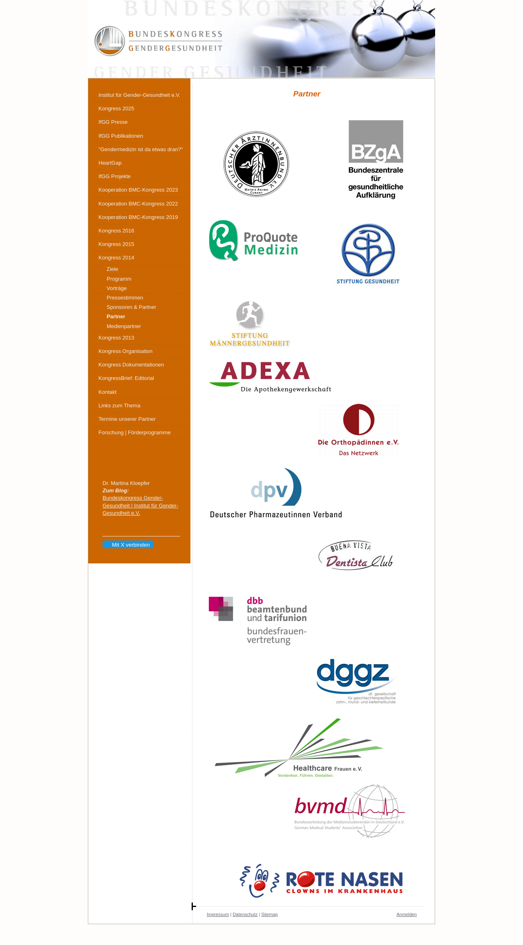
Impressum (218, 914)
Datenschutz (244, 914)
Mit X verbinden (127, 545)
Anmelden (406, 914)
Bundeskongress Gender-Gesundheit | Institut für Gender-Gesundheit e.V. (140, 505)
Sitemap (270, 914)
